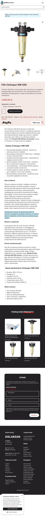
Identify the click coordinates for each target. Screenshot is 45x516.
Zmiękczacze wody (28, 470)
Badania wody (26, 483)
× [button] (22, 495)
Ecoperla (7, 463)
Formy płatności (27, 452)
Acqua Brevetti (9, 472)
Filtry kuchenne (27, 463)
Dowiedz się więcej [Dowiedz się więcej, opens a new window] (13, 506)
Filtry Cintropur (24, 14)
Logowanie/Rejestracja (29, 436)
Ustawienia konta (27, 438)
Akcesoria (25, 481)
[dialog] (12, 504)
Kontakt (7, 483)
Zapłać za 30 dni (27, 456)
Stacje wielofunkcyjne (28, 474)
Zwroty (25, 450)
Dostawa (25, 447)
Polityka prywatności (10, 481)
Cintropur (4, 119)
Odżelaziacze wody (28, 472)
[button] (42, 22)
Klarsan (7, 465)
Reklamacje (26, 449)
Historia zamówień (27, 439)
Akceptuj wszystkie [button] (12, 509)
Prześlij (34, 415)
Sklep (6, 14)
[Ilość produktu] (3, 111)
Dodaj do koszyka (15, 111)
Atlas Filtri (7, 469)
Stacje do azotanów (28, 476)
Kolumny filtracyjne (28, 479)
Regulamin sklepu (9, 480)
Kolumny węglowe (27, 477)
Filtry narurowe (14, 14)
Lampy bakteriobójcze (28, 469)
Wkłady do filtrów (27, 467)
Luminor (7, 467)
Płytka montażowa (12, 106)
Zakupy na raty (27, 454)
